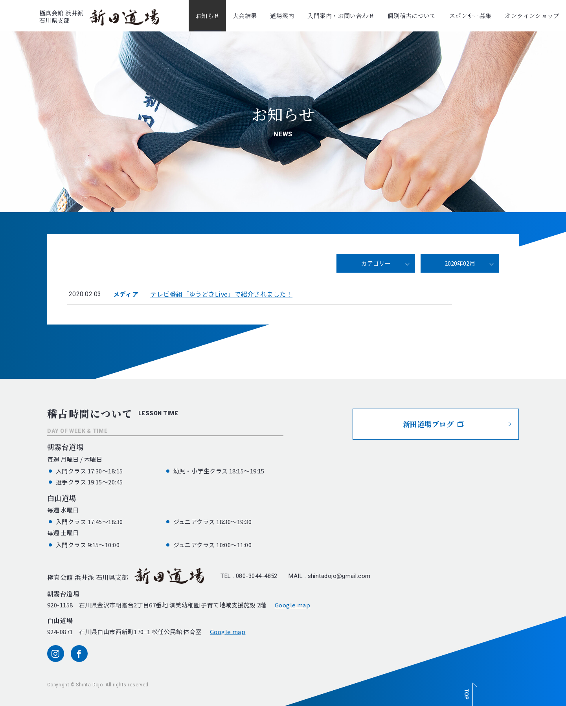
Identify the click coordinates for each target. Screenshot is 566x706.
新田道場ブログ (434, 424)
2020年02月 (460, 263)
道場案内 (282, 15)
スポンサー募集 (470, 15)
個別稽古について (412, 15)
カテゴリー (376, 263)
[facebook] (79, 653)
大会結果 (245, 15)
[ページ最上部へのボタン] (469, 690)
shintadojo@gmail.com (339, 575)
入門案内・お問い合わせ (340, 15)
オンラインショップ (532, 15)
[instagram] (55, 653)
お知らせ (207, 15)
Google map (293, 605)
